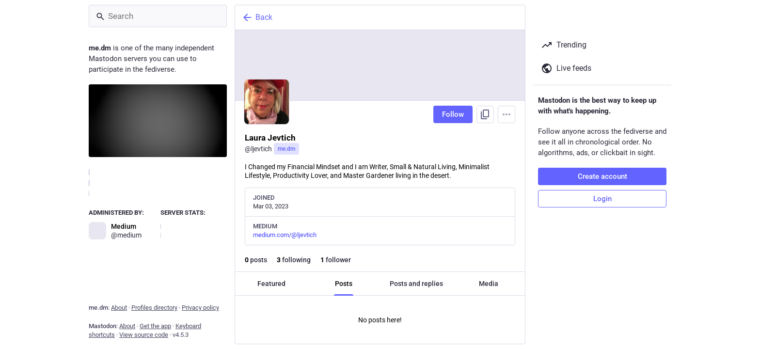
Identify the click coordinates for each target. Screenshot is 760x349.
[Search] (158, 16)
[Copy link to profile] (485, 114)
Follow (453, 114)
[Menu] (506, 114)
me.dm (286, 148)
